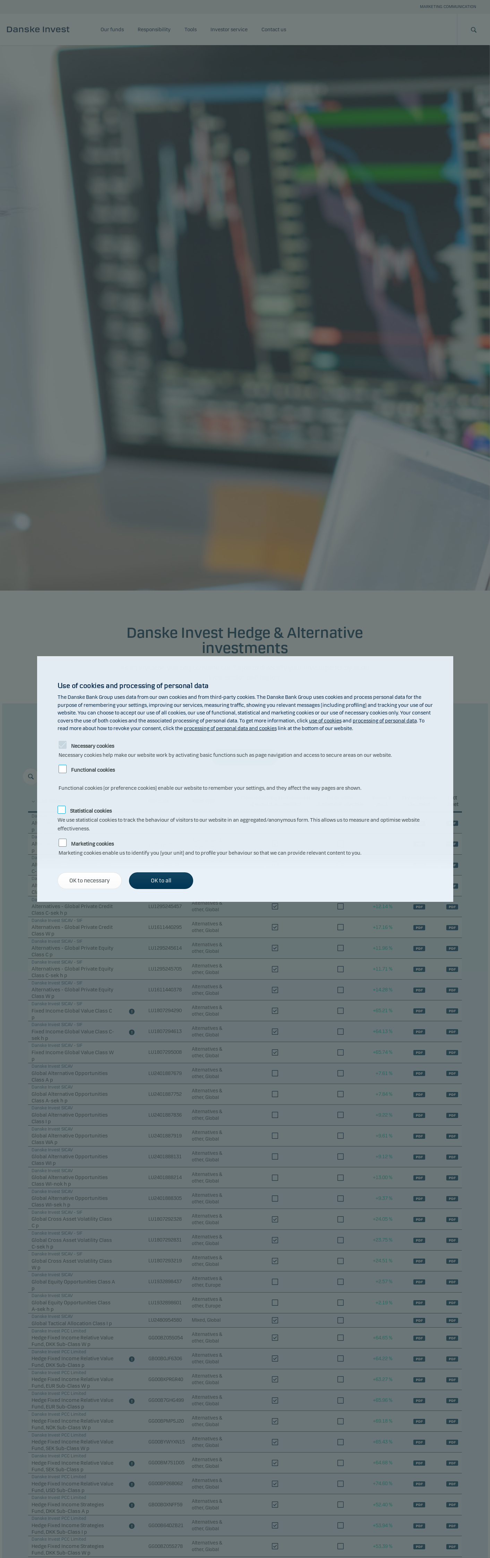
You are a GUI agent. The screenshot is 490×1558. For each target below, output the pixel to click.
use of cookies (325, 721)
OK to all (161, 880)
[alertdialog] (245, 779)
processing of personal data (385, 721)
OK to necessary (89, 880)
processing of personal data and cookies (230, 728)
